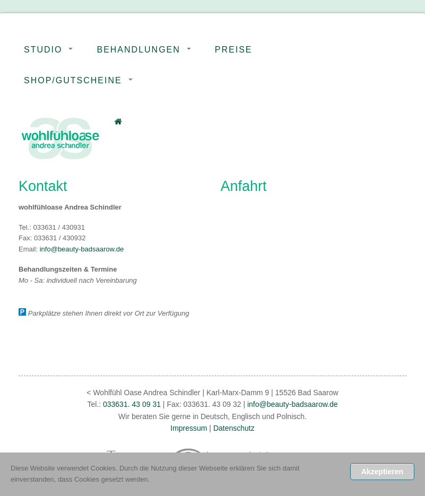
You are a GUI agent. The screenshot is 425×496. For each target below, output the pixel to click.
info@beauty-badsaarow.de (82, 249)
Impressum (188, 428)
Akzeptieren (382, 471)
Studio (43, 49)
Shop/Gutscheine (73, 80)
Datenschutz (234, 428)
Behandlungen (138, 49)
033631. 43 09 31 (131, 404)
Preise (234, 49)
